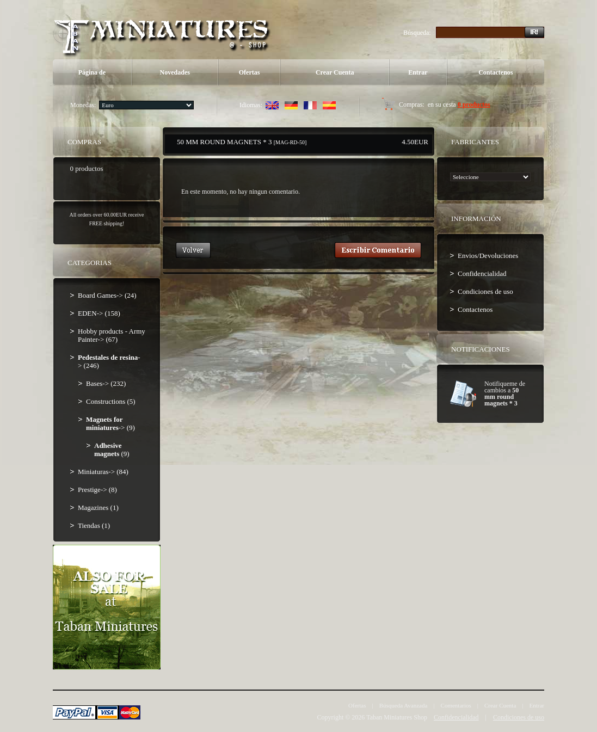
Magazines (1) (98, 507)
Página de (92, 72)
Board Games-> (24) (107, 295)
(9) (112, 449)
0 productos (474, 104)
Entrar (417, 72)
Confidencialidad (482, 273)
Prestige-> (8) (97, 489)
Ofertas (249, 72)
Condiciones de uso (485, 291)
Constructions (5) (111, 401)
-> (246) (109, 361)
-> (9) (110, 423)
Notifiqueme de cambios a (504, 393)
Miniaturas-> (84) (103, 472)
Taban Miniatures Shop (396, 717)
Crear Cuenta (335, 72)
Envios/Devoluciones (488, 255)
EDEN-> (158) (99, 313)
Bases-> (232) (106, 383)
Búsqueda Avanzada (403, 705)
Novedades (175, 72)
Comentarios (456, 705)
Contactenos (495, 72)
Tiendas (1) (94, 525)
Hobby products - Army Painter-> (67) (111, 335)
